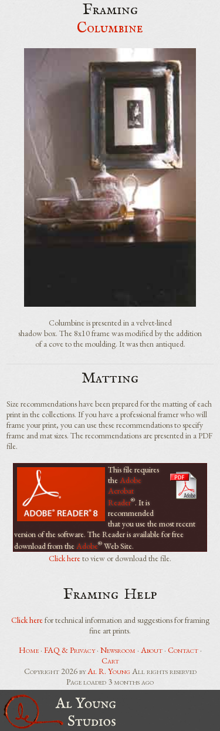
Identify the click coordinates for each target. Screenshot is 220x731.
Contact (183, 650)
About (152, 650)
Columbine (110, 28)
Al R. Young (108, 671)
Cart (110, 660)
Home (29, 650)
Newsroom (118, 650)
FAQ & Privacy (69, 650)
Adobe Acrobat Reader (124, 491)
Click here (64, 558)
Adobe (87, 545)
